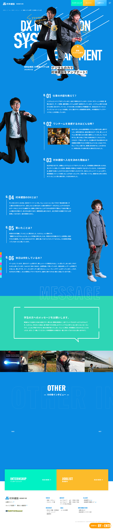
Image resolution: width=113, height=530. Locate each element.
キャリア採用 (10, 505)
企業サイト (101, 3)
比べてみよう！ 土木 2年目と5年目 (69, 500)
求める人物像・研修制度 (53, 510)
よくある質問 (64, 510)
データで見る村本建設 (65, 504)
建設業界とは (87, 500)
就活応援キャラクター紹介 (85, 512)
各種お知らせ (82, 510)
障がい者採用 (21, 505)
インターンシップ (77, 3)
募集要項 (49, 514)
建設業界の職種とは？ (89, 502)
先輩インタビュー (51, 500)
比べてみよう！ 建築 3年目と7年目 (69, 502)
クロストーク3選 (51, 502)
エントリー (89, 3)
